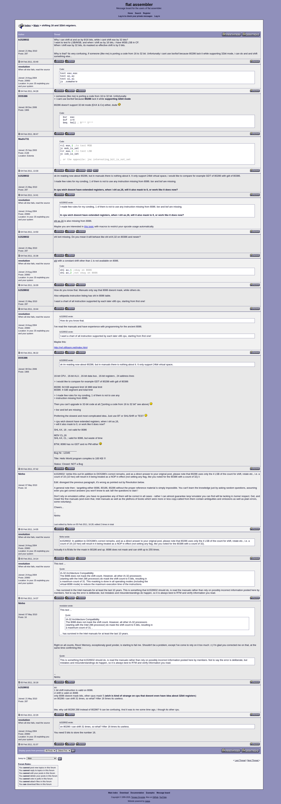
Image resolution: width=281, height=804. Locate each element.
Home (130, 13)
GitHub (155, 797)
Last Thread (240, 760)
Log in (157, 16)
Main (36, 25)
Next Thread (253, 760)
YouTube (162, 797)
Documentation (137, 793)
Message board (163, 793)
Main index (113, 793)
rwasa (147, 801)
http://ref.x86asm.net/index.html (70, 347)
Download (124, 793)
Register (146, 13)
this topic (89, 226)
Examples (150, 793)
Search (138, 13)
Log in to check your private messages (135, 16)
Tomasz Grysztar (138, 797)
